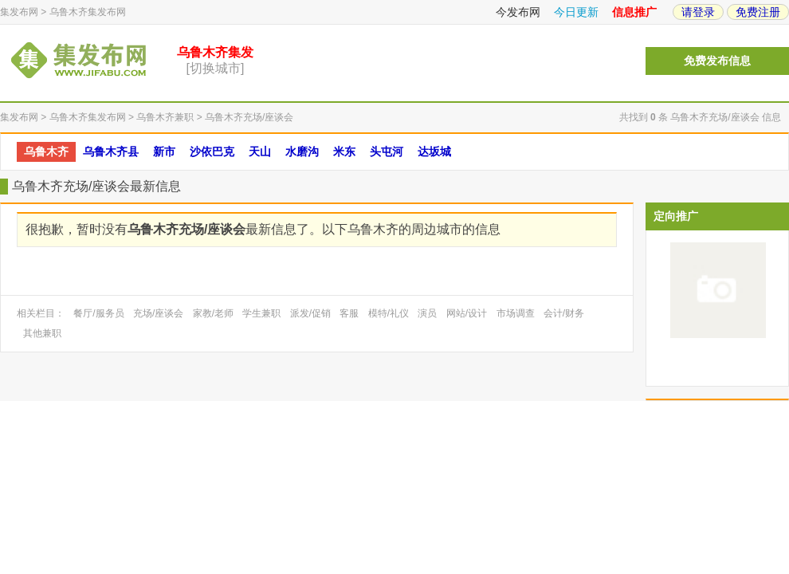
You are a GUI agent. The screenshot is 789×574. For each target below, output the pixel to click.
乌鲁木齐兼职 (165, 117)
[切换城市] (215, 68)
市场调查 (516, 313)
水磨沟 (302, 151)
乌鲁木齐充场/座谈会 (249, 117)
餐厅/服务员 (98, 313)
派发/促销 (310, 313)
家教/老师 (213, 313)
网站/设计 (466, 313)
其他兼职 (42, 333)
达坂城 (434, 151)
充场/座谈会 (158, 313)
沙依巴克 (212, 151)
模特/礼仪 (388, 313)
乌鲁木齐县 (111, 151)
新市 (164, 151)
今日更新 (576, 12)
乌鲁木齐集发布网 (87, 12)
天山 (260, 151)
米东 (344, 151)
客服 (349, 313)
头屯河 (386, 151)
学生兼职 (261, 313)
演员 (427, 313)
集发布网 (19, 12)
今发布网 (518, 12)
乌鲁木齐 (46, 151)
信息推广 (634, 12)
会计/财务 (564, 313)
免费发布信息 (717, 61)
